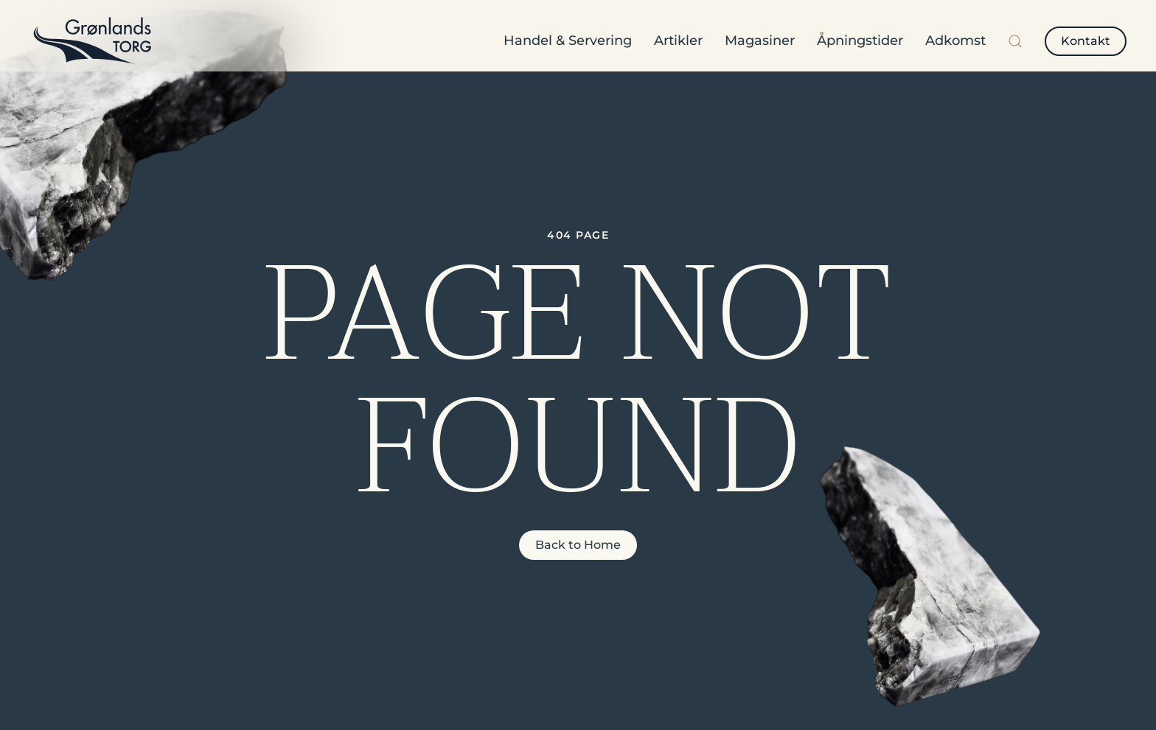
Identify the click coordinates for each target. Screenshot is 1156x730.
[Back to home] (92, 41)
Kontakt (1085, 41)
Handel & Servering (568, 40)
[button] (1015, 41)
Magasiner (760, 40)
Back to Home (578, 545)
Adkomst (955, 40)
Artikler (678, 40)
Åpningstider (860, 40)
